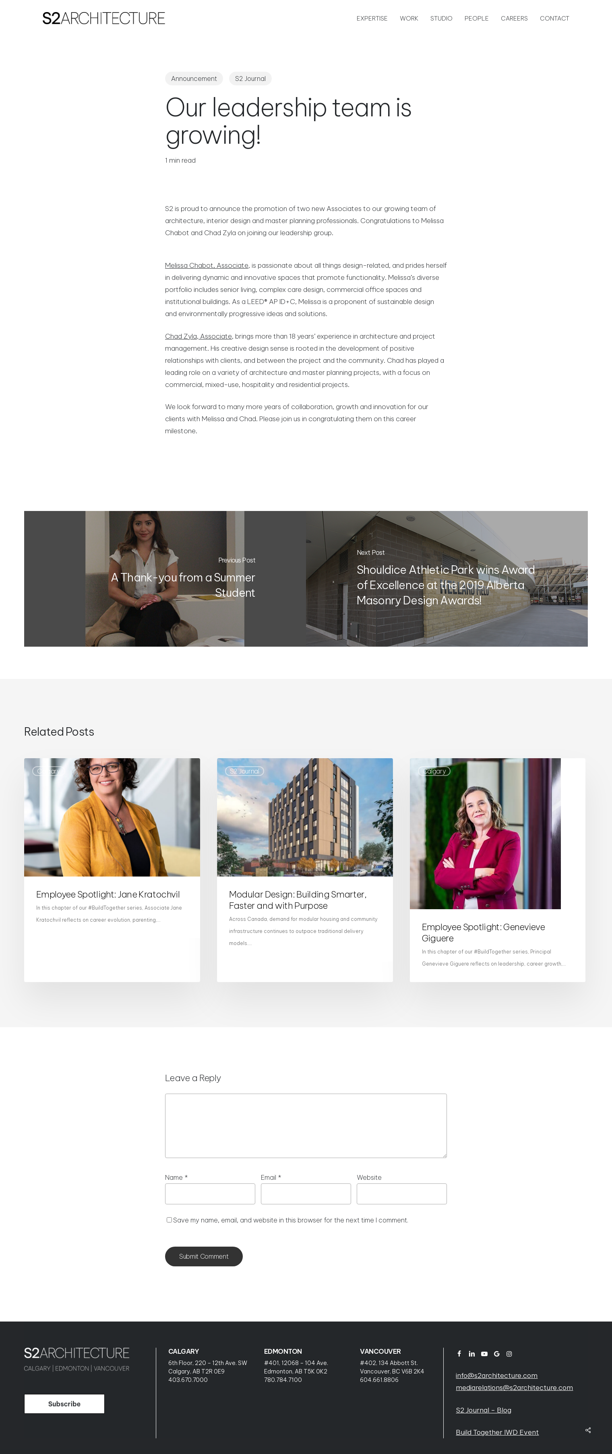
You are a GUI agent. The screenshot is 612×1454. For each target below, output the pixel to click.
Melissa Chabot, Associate (206, 265)
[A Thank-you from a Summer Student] (165, 579)
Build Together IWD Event (497, 1432)
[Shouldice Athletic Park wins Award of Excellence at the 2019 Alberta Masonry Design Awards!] (447, 579)
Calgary (48, 771)
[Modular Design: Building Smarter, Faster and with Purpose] (305, 870)
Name (176, 1177)
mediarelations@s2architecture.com (514, 1387)
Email (271, 1177)
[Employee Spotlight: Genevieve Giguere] (498, 870)
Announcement (194, 78)
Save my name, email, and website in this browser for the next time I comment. (290, 1220)
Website (369, 1177)
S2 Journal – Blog (483, 1410)
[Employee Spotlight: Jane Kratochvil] (112, 870)
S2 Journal (250, 78)
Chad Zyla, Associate (198, 336)
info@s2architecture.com (497, 1375)
